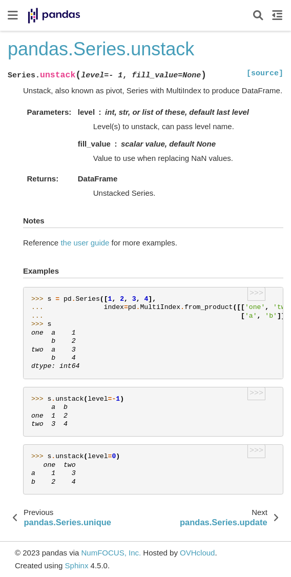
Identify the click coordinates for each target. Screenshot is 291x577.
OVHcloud (197, 552)
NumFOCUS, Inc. (111, 552)
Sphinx (77, 565)
